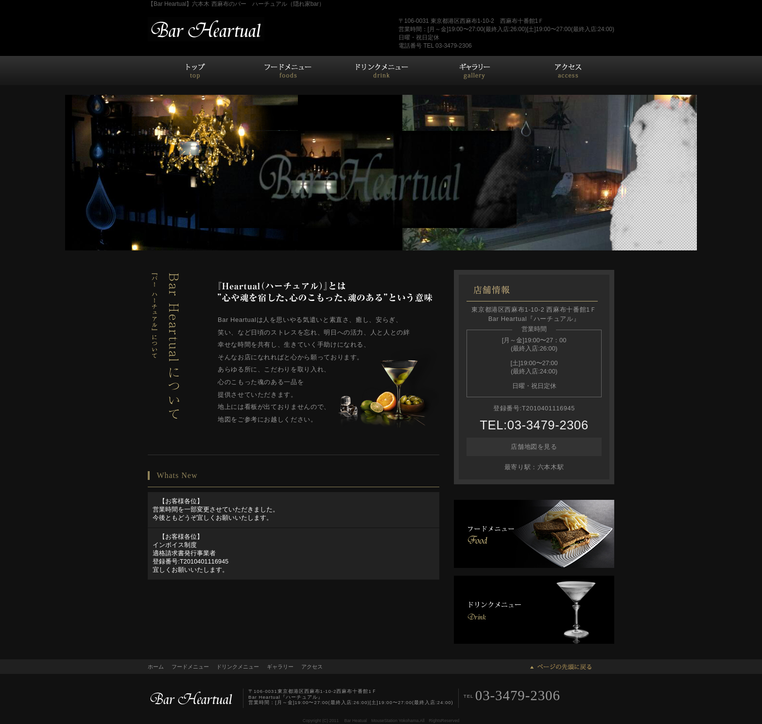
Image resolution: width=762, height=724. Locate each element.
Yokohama (408, 720)
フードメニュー (287, 70)
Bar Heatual (356, 720)
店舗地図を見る (534, 446)
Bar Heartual (191, 698)
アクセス (567, 70)
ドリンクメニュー (381, 70)
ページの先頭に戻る (561, 666)
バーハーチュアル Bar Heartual (206, 29)
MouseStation (384, 720)
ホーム (194, 70)
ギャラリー (474, 70)
